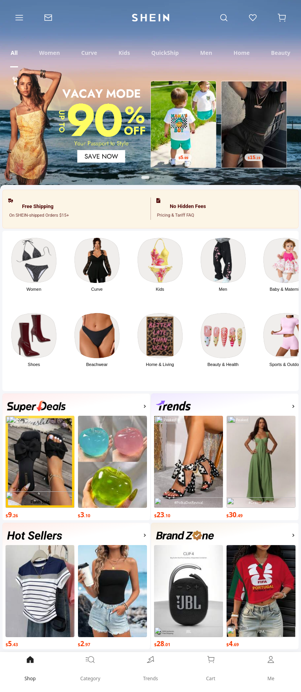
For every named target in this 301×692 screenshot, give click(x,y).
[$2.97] (112, 643)
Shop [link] (30, 668)
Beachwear (97, 364)
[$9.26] (39, 514)
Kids (160, 289)
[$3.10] (112, 514)
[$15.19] (253, 157)
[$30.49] (261, 514)
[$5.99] (183, 157)
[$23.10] (188, 514)
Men (223, 289)
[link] (150, 671)
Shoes (34, 364)
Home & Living (160, 364)
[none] (36, 406)
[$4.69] (261, 643)
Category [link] (90, 668)
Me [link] (271, 668)
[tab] (14, 53)
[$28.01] (188, 643)
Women (34, 289)
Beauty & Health (223, 364)
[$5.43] (39, 643)
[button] (33, 273)
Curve (97, 289)
